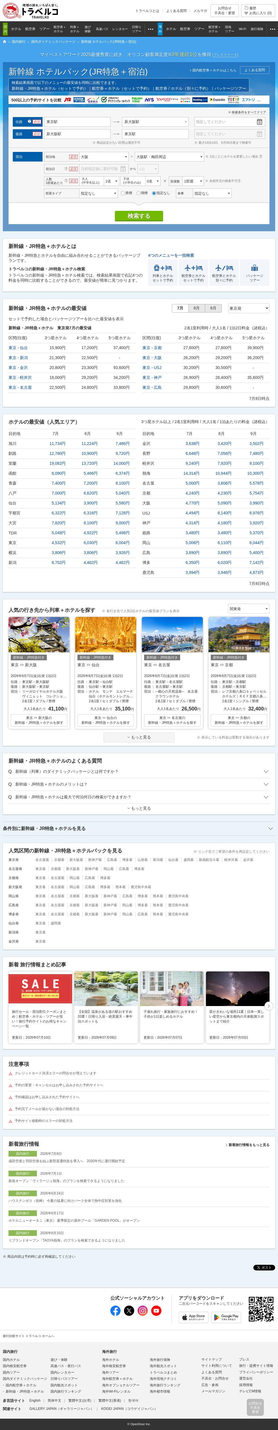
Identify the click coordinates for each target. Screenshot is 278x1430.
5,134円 (59, 503)
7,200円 (91, 483)
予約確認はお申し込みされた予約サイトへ (47, 1097)
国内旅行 (10, 1352)
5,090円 (224, 503)
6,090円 (59, 473)
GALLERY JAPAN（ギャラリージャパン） (61, 1409)
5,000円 (192, 483)
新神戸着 (95, 860)
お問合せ (224, 10)
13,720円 (89, 463)
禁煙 (126, 193)
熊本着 (120, 887)
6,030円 (91, 542)
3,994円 (192, 572)
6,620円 (91, 493)
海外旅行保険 (160, 1360)
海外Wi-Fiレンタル (116, 1391)
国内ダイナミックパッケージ (25, 1379)
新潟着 (158, 860)
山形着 (143, 860)
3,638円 (192, 443)
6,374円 (123, 473)
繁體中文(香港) (109, 1401)
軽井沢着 (231, 860)
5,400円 (257, 552)
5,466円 (91, 473)
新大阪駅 (132, 122)
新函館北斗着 (209, 860)
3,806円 (59, 552)
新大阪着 (76, 860)
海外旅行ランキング (165, 1385)
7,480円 (257, 453)
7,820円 (59, 523)
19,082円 (58, 463)
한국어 (133, 1401)
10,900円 (89, 453)
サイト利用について (216, 1366)
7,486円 (123, 443)
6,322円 (59, 513)
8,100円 (123, 483)
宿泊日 (50, 169)
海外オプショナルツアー (121, 1385)
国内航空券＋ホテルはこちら (214, 70)
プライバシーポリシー (256, 1372)
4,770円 (192, 503)
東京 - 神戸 (152, 377)
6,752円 (59, 562)
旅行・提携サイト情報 (256, 1366)
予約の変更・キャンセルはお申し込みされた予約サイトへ (59, 1085)
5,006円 (192, 542)
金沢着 (248, 860)
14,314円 (192, 473)
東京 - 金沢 (18, 367)
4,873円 (257, 572)
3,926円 (123, 552)
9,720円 (123, 453)
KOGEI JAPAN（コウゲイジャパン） (129, 1409)
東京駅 (130, 134)
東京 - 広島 (152, 387)
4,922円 (91, 533)
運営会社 (246, 1378)
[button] (268, 1006)
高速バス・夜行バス (65, 1366)
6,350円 (192, 562)
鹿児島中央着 (141, 887)
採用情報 (246, 1385)
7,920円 (224, 463)
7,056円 (224, 453)
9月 (213, 308)
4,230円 (224, 493)
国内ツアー (11, 1372)
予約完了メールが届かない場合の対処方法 (47, 1109)
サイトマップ (211, 1359)
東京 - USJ (151, 367)
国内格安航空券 (15, 1366)
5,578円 (257, 483)
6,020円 (224, 562)
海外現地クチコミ (163, 1379)
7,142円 (257, 562)
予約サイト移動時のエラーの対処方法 (44, 1121)
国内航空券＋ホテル (21, 1385)
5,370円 (257, 533)
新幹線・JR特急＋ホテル (25, 1391)
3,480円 (192, 533)
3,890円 (192, 552)
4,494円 (192, 513)
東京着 (40, 869)
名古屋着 (42, 860)
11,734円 (58, 443)
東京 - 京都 (152, 347)
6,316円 (91, 513)
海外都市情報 (160, 1391)
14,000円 (121, 463)
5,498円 (123, 533)
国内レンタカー (62, 1372)
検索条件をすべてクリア (249, 112)
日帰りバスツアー (64, 1379)
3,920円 (257, 523)
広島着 (112, 860)
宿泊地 (50, 156)
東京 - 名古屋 (20, 387)
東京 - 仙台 (18, 347)
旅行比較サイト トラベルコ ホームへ (28, 1336)
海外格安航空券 (114, 1366)
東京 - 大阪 (152, 357)
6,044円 (257, 542)
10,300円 (255, 473)
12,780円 (58, 453)
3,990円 (257, 503)
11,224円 (89, 443)
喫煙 (142, 193)
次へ (269, 1006)
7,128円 (123, 513)
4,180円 (224, 523)
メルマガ (200, 10)
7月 (180, 308)
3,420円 (224, 443)
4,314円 (192, 523)
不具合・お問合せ (215, 1378)
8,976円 (257, 513)
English (34, 1401)
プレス (244, 1359)
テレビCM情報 (250, 1391)
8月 (197, 308)
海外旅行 (109, 1352)
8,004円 (123, 542)
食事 (181, 193)
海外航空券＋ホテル (117, 1379)
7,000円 (59, 493)
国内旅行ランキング (65, 1391)
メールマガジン (213, 1391)
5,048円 (59, 533)
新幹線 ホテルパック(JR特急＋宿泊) (78, 71)
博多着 (127, 860)
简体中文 (54, 1401)
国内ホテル (11, 1360)
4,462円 (91, 562)
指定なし (161, 193)
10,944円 (223, 473)
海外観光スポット (163, 1366)
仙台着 (173, 860)
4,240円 (192, 493)
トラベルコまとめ (163, 1372)
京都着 (59, 860)
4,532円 (59, 542)
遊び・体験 (59, 1360)
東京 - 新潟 (18, 357)
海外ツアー (110, 1372)
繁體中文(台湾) (79, 1401)
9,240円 (192, 463)
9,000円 (123, 523)
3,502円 (257, 443)
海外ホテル (110, 1360)
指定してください (211, 122)
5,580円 (123, 503)
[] (225, 55)
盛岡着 (189, 860)
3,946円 (224, 572)
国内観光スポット (64, 1385)
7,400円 (59, 483)
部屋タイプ (53, 193)
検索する (139, 216)
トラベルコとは (147, 10)
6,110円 (224, 542)
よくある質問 (176, 10)
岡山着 (109, 869)
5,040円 (123, 493)
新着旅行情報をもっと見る (249, 1145)
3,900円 (91, 503)
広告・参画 (209, 1385)
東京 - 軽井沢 (20, 377)
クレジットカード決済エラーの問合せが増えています (55, 1073)
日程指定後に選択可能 (99, 169)
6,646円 (192, 453)
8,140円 (224, 513)
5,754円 (257, 493)
